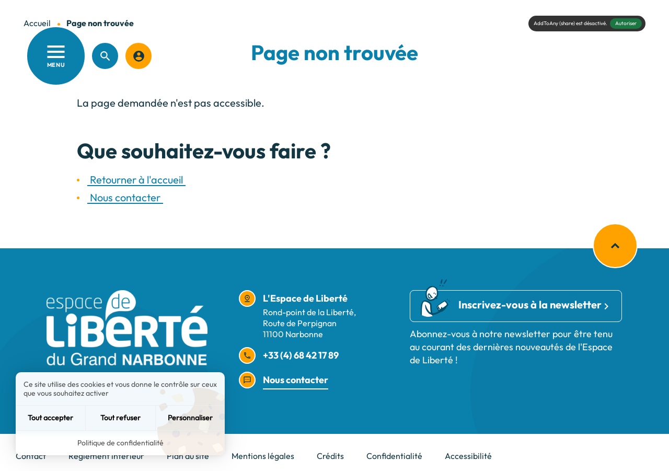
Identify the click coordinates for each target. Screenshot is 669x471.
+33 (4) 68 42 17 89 (301, 355)
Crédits (330, 456)
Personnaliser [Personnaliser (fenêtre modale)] (190, 417)
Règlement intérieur (106, 456)
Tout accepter (50, 417)
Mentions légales (263, 456)
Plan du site (188, 456)
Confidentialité (394, 456)
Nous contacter (125, 197)
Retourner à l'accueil (136, 179)
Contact (31, 456)
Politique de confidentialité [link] (120, 442)
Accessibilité (468, 456)
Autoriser (626, 23)
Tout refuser (120, 417)
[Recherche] (105, 56)
